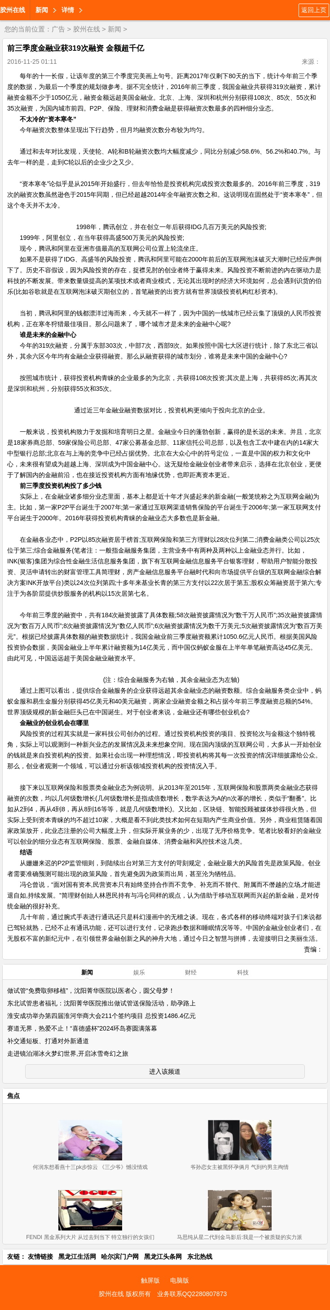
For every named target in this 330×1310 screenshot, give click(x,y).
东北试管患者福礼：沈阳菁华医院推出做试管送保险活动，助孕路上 (101, 1003)
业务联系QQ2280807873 (192, 1293)
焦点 (13, 1095)
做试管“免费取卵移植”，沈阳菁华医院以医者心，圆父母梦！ (91, 990)
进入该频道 (164, 1071)
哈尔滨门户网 (120, 1256)
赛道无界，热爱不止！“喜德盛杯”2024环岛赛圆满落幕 (82, 1028)
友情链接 (40, 1256)
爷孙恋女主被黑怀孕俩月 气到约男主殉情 (239, 1167)
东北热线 (199, 1256)
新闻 (41, 9)
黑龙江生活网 (77, 1256)
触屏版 (150, 1280)
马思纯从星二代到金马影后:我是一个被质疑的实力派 (239, 1237)
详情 (68, 9)
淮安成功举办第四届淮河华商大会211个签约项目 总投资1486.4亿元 (101, 1015)
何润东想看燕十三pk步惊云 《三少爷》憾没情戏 (90, 1167)
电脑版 (179, 1280)
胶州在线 (12, 9)
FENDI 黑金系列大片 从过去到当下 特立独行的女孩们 (90, 1237)
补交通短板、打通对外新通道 (48, 1040)
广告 (58, 29)
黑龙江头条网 (163, 1256)
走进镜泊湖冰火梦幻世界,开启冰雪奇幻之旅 (67, 1053)
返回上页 (313, 9)
